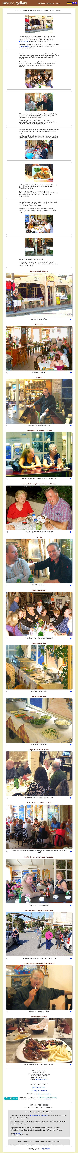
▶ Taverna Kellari (42, 1079)
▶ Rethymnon (23, 41)
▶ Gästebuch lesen (39, 1087)
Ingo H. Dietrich (46, 1148)
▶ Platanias (24, 46)
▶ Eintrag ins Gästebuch (39, 1091)
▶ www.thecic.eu (46, 1099)
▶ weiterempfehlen (44, 1094)
